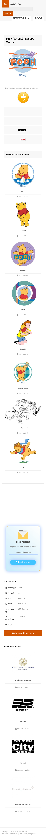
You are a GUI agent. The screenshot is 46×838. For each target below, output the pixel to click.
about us (5, 834)
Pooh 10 (23, 270)
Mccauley (23, 721)
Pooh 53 (23, 231)
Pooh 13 (23, 309)
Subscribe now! (23, 562)
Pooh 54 (23, 349)
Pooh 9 (23, 467)
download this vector (23, 633)
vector (15, 4)
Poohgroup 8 (23, 428)
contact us (14, 834)
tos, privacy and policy (27, 834)
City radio (23, 763)
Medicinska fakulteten (23, 680)
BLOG (38, 18)
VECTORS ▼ (21, 18)
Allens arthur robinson (23, 804)
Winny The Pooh (23, 388)
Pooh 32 (23, 191)
